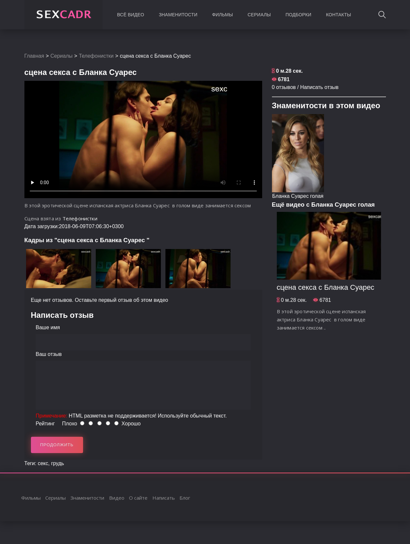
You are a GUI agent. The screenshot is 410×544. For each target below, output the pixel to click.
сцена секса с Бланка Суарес (326, 287)
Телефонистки (96, 56)
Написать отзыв (319, 87)
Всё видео (130, 14)
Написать (163, 497)
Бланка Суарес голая (298, 196)
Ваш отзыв (49, 354)
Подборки (298, 14)
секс (43, 463)
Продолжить (57, 444)
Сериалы (259, 14)
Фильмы (222, 14)
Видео (116, 497)
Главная (34, 56)
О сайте (138, 497)
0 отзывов (284, 87)
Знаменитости (178, 14)
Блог (184, 497)
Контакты (338, 14)
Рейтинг (45, 423)
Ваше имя (48, 327)
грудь (57, 463)
